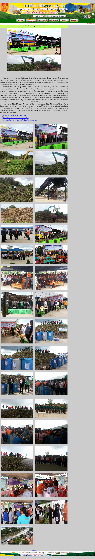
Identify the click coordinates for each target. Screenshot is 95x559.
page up (34, 550)
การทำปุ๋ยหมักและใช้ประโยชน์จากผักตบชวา (14, 116)
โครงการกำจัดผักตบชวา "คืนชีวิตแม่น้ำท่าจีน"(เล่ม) (16, 118)
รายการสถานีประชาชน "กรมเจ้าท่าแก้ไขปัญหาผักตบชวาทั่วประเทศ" (20, 120)
